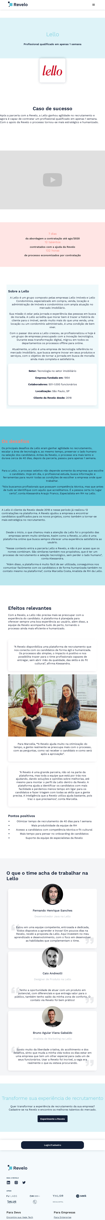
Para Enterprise (62, 1217)
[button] (94, 5)
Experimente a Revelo (52, 1119)
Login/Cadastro (52, 1145)
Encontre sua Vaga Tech (19, 1217)
